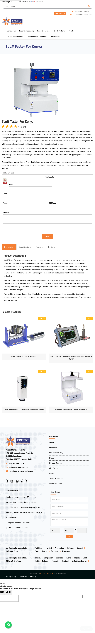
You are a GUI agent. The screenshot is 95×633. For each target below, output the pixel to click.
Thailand (65, 561)
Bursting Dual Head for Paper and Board (21, 502)
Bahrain (38, 558)
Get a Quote (60, 13)
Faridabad (38, 548)
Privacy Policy (11, 576)
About (51, 442)
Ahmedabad (59, 548)
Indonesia (60, 558)
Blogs (51, 458)
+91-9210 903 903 (81, 11)
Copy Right (23, 576)
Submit (69, 536)
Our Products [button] (56, 36)
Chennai (80, 548)
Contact (52, 473)
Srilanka (45, 561)
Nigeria (77, 558)
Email (5, 194)
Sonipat (45, 551)
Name (11, 184)
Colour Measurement (15, 36)
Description (9, 247)
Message (6, 212)
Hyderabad (66, 551)
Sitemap (33, 576)
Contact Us (11, 31)
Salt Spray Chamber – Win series (18, 522)
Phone (5, 203)
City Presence (54, 468)
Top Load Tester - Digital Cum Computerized (23, 507)
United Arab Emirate (79, 561)
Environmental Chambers (37, 36)
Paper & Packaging (26, 31)
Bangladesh (48, 558)
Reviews (51, 247)
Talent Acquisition (56, 478)
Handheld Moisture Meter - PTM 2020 (21, 497)
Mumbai (49, 548)
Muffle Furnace (11, 517)
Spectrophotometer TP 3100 (17, 528)
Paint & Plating (43, 31)
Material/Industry (56, 453)
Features (39, 247)
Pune (37, 551)
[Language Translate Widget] (10, 1)
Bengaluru (55, 551)
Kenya (68, 558)
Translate (37, 1)
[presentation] (16, 228)
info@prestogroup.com (81, 14)
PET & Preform (59, 31)
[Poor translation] (8, 592)
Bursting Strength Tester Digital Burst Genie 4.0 (24, 512)
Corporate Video (55, 483)
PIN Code (52, 203)
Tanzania (55, 561)
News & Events (55, 463)
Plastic (71, 31)
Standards (53, 447)
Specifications (25, 247)
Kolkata (70, 548)
